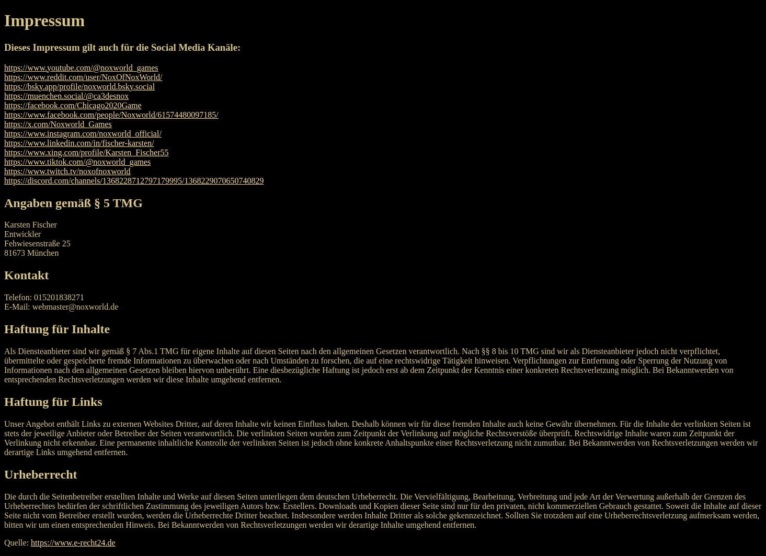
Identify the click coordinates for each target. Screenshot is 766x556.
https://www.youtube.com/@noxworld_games (81, 67)
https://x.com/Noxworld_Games (58, 124)
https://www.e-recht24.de (73, 542)
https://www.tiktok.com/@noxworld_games (77, 161)
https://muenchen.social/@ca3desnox (66, 96)
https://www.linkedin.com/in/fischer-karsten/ (79, 143)
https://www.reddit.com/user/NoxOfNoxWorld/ (83, 77)
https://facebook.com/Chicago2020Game (73, 105)
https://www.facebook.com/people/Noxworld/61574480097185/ (111, 114)
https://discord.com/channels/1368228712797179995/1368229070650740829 (134, 180)
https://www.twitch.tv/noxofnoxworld (67, 171)
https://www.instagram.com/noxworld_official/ (83, 133)
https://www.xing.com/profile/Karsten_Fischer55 (86, 152)
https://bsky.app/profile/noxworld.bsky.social (79, 86)
